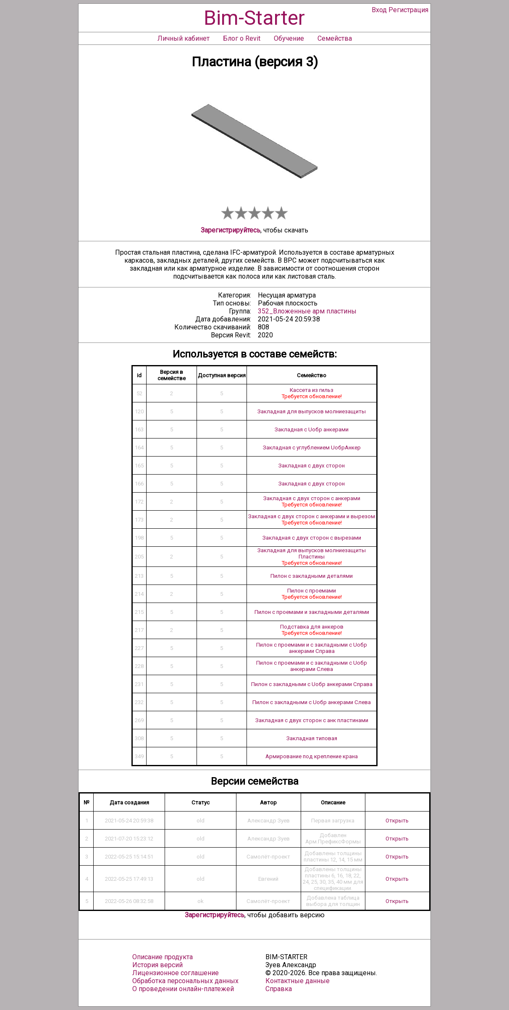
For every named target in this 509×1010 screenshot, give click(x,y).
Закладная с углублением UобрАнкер (312, 447)
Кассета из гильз (311, 390)
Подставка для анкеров (312, 627)
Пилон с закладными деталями (311, 576)
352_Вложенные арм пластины (307, 311)
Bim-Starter (254, 18)
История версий (157, 965)
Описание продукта (162, 957)
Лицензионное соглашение (175, 973)
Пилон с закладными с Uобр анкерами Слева (311, 702)
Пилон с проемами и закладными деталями (311, 612)
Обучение (289, 38)
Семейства (334, 38)
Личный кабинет (183, 38)
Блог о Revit (241, 38)
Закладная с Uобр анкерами (312, 429)
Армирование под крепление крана (311, 756)
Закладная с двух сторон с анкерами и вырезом (311, 516)
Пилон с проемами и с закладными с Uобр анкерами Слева (311, 666)
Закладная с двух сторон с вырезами (311, 538)
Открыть (397, 820)
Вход (379, 10)
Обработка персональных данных (185, 981)
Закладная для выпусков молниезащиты (311, 411)
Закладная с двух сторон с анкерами (311, 498)
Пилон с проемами (311, 590)
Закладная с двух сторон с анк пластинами (311, 720)
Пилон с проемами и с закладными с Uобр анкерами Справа (311, 648)
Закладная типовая (311, 738)
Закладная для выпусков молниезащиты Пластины (311, 553)
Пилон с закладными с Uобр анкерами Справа (312, 684)
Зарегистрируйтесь (230, 230)
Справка (278, 989)
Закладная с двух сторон (311, 465)
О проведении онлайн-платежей (183, 989)
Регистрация (408, 10)
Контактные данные (297, 981)
